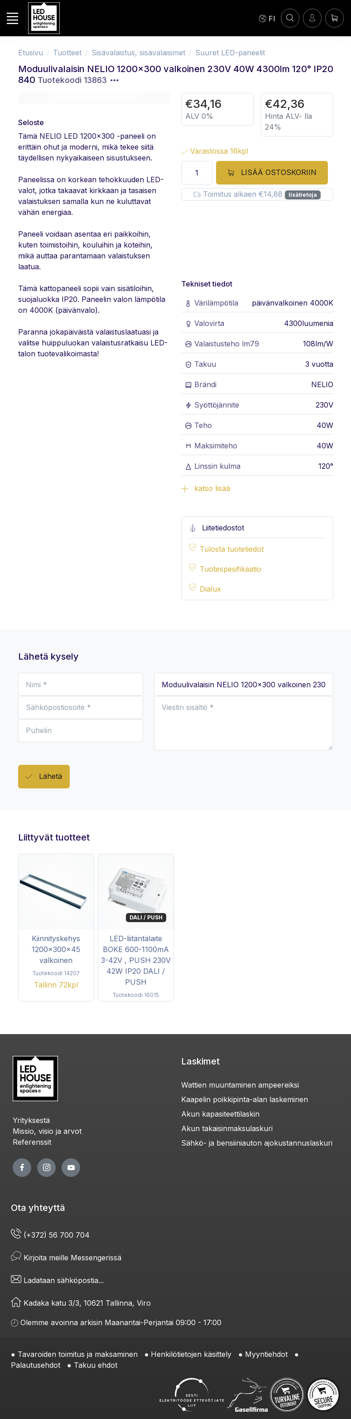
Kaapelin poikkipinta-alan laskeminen (244, 1099)
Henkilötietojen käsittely (191, 1354)
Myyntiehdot (266, 1354)
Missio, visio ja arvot (47, 1131)
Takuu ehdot (95, 1365)
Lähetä (44, 777)
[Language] (267, 18)
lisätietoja (302, 194)
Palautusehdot (35, 1365)
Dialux (210, 588)
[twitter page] (46, 1167)
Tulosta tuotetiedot (232, 549)
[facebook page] (22, 1167)
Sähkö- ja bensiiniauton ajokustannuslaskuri (256, 1142)
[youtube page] (71, 1167)
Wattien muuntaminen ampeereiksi (240, 1084)
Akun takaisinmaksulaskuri (227, 1128)
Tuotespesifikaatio (230, 568)
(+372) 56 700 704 (50, 1234)
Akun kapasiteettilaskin (220, 1113)
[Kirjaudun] (312, 18)
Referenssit (32, 1142)
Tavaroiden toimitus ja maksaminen (78, 1354)
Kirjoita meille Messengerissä (66, 1257)
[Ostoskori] (334, 18)
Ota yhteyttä (38, 1207)
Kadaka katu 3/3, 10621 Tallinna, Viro (81, 1302)
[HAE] (290, 18)
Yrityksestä (31, 1120)
